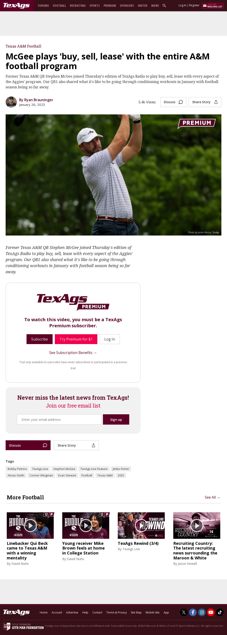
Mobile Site (153, 612)
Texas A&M (105, 475)
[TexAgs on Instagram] (202, 612)
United (142, 5)
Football (59, 5)
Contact (97, 612)
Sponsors (127, 5)
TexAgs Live (40, 469)
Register (194, 5)
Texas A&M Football (23, 46)
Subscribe (39, 339)
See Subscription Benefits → (73, 352)
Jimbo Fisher (121, 469)
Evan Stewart (67, 475)
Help (85, 612)
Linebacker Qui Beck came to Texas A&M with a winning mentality (27, 550)
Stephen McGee (64, 469)
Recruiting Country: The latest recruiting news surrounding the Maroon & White (195, 550)
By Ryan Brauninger (36, 99)
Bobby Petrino (17, 469)
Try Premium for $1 (76, 339)
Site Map (136, 612)
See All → (212, 497)
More (155, 5)
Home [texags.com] (44, 612)
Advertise (72, 612)
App (166, 612)
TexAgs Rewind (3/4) (138, 543)
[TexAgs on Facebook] (193, 612)
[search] (165, 5)
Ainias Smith (16, 475)
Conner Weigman (41, 475)
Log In (182, 5)
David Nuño (20, 563)
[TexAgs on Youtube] (211, 612)
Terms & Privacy (116, 612)
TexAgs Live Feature (94, 469)
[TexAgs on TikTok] (220, 612)
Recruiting (78, 5)
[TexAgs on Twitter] (184, 612)
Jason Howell (187, 563)
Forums (43, 5)
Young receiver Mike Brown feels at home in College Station (83, 548)
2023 (121, 475)
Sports (94, 5)
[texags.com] (16, 6)
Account (57, 612)
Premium (110, 5)
